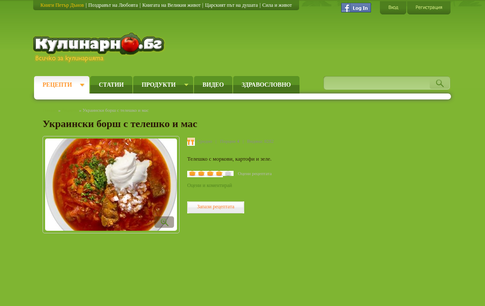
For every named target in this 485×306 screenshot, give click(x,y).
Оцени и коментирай (209, 185)
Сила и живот (277, 5)
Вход (393, 7)
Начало (50, 110)
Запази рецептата (215, 207)
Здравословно (266, 85)
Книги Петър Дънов (62, 5)
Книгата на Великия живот (171, 5)
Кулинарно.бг (100, 47)
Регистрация (429, 7)
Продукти (159, 85)
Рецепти (57, 85)
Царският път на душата (231, 5)
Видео (213, 85)
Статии (111, 85)
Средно (204, 141)
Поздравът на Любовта (113, 5)
